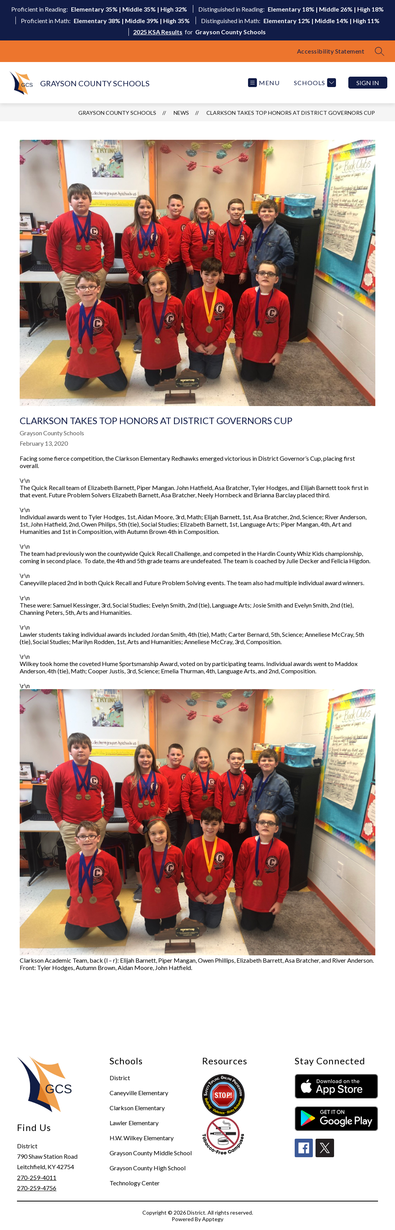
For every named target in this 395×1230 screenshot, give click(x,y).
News (181, 112)
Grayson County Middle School (151, 1152)
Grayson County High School (148, 1167)
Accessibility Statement (331, 51)
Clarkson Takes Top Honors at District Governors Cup (290, 112)
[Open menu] (264, 82)
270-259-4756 (36, 1187)
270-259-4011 (36, 1177)
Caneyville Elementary (139, 1092)
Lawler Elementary (134, 1122)
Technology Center (135, 1182)
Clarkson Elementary (137, 1107)
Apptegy (212, 1219)
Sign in (367, 82)
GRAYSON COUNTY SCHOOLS (117, 112)
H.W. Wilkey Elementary (142, 1137)
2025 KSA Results (157, 31)
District (120, 1077)
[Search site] (379, 51)
